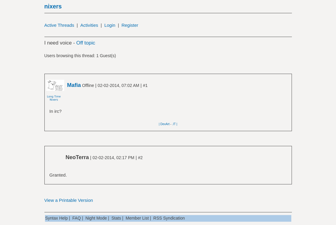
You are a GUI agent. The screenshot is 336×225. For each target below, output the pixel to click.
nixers (53, 6)
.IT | (174, 124)
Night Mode (96, 218)
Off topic (85, 43)
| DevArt (164, 124)
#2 (140, 157)
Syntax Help (56, 218)
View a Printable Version (68, 200)
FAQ (76, 218)
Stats (116, 218)
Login (110, 25)
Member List (137, 218)
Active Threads (59, 25)
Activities (89, 25)
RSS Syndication (169, 218)
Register (130, 25)
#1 (145, 85)
